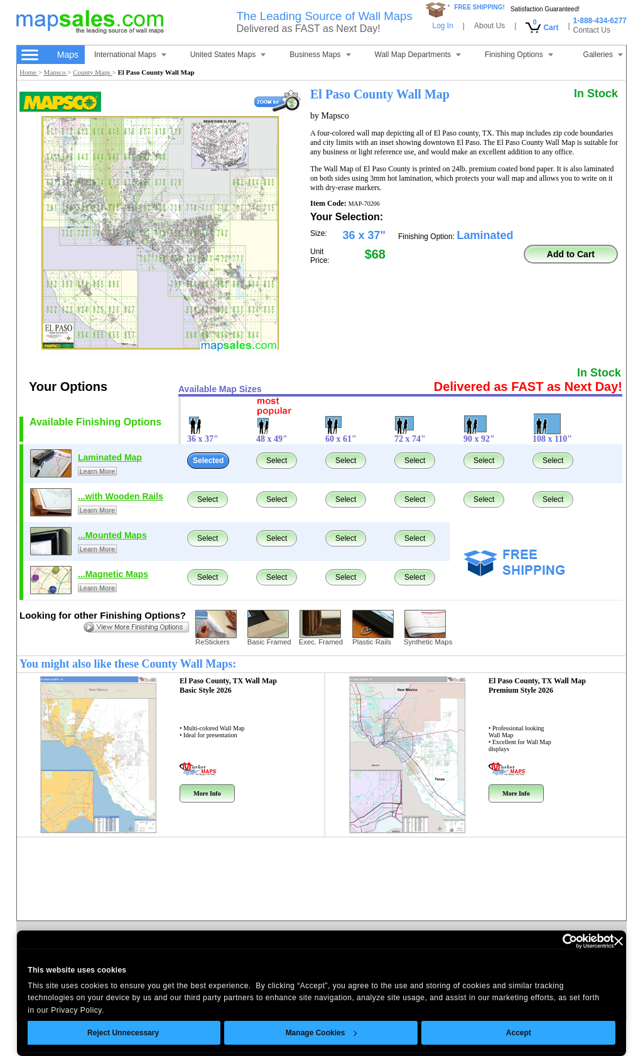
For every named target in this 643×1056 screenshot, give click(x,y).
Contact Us (591, 30)
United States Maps (228, 54)
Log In (442, 25)
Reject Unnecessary (123, 1032)
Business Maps (319, 54)
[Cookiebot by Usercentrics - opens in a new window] (559, 941)
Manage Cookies (321, 1032)
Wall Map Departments (418, 54)
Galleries (603, 54)
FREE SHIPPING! (479, 7)
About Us (489, 25)
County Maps (92, 72)
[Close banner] (618, 941)
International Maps (130, 54)
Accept (518, 1032)
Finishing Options (519, 54)
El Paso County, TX (228, 685)
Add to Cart (571, 254)
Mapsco (56, 72)
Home (28, 72)
